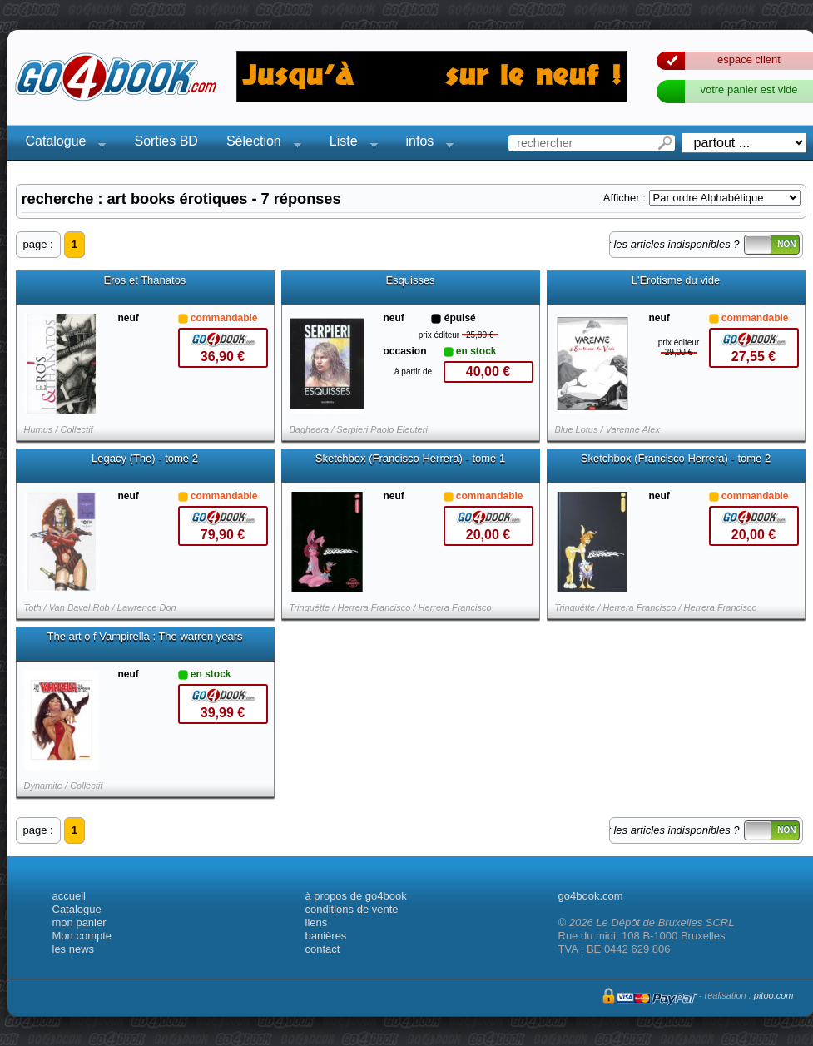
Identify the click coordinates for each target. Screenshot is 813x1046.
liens (316, 922)
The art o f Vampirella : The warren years (144, 636)
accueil (69, 896)
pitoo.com (774, 995)
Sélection (258, 143)
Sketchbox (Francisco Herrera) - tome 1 (410, 458)
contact (322, 949)
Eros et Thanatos (145, 280)
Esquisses (409, 280)
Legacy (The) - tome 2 (145, 458)
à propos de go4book (356, 896)
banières (326, 936)
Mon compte (82, 936)
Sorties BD (165, 141)
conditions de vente (352, 909)
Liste (349, 143)
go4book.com (590, 896)
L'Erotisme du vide (676, 280)
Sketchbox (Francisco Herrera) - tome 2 (676, 458)
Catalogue (61, 143)
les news (73, 949)
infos (425, 143)
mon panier (79, 922)
